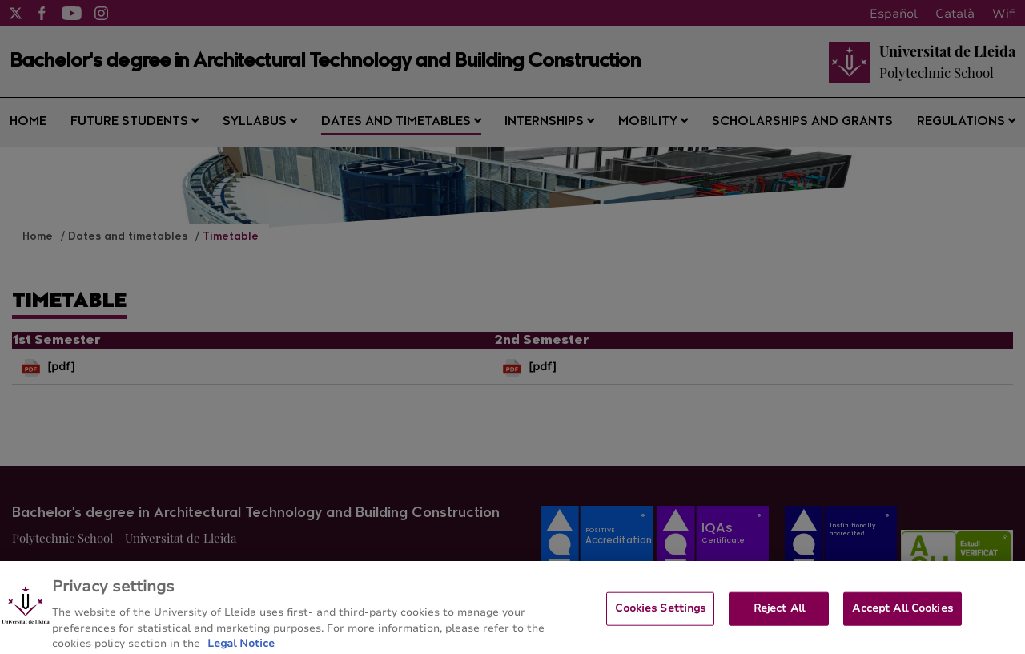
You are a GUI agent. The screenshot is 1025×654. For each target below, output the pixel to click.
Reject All (779, 619)
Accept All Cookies (902, 619)
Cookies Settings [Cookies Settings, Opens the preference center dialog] (660, 619)
